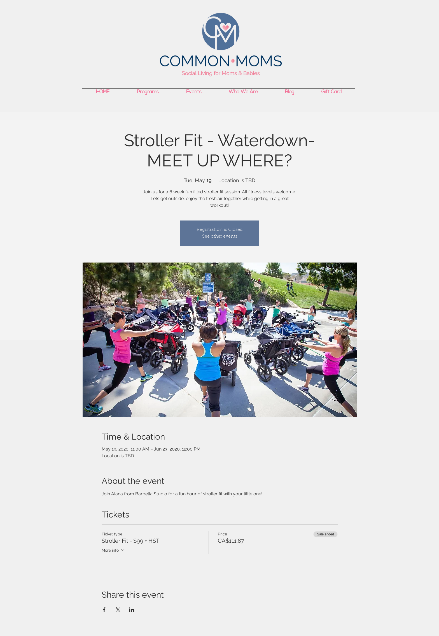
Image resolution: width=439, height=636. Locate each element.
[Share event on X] (118, 609)
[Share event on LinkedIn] (131, 609)
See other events (219, 236)
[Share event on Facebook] (104, 609)
